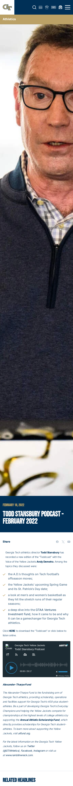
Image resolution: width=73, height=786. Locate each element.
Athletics (9, 19)
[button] (34, 7)
